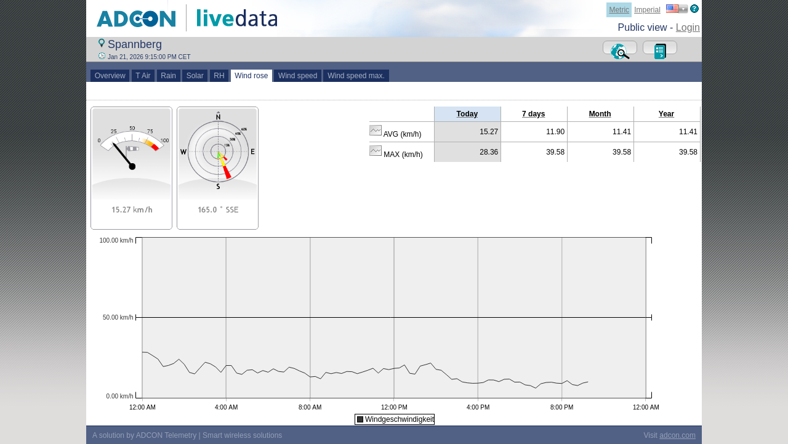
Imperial (647, 10)
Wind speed (297, 75)
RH (219, 75)
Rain (168, 75)
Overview (109, 75)
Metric (619, 10)
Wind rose (251, 75)
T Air (143, 75)
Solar (194, 75)
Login (688, 27)
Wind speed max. (355, 75)
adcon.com (677, 435)
